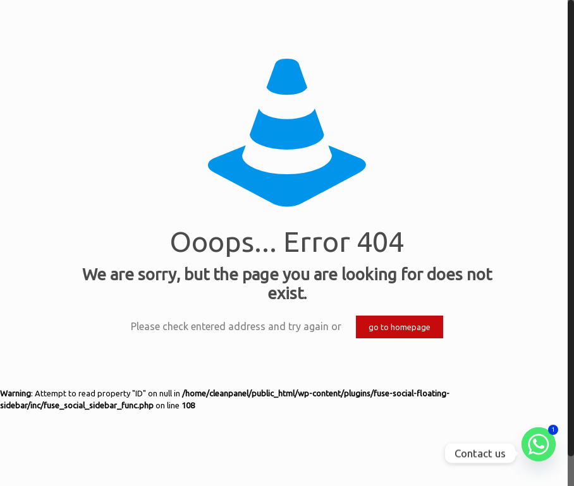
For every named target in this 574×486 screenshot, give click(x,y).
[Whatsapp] (539, 453)
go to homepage (399, 327)
